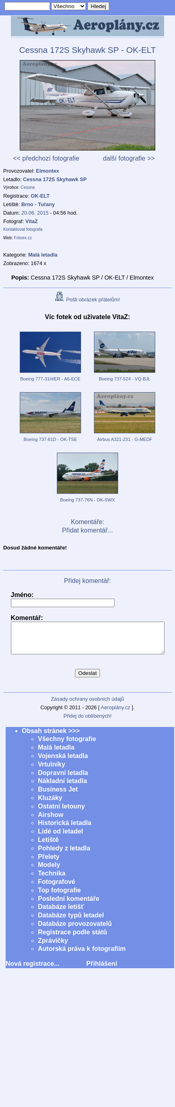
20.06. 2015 (35, 213)
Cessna (28, 187)
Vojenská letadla (63, 761)
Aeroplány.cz (115, 713)
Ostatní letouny (61, 812)
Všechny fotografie (67, 744)
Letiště (48, 845)
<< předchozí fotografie (46, 158)
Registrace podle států (72, 938)
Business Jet (58, 795)
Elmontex (47, 171)
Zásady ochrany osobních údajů (87, 705)
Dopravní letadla (63, 778)
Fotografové (56, 887)
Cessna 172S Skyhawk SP (55, 179)
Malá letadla (56, 753)
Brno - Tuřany (38, 204)
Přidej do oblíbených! (87, 722)
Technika (51, 879)
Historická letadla (65, 828)
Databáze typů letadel (71, 921)
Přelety (48, 862)
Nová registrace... (32, 969)
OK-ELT (40, 196)
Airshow (50, 820)
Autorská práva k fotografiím (82, 954)
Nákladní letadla (62, 786)
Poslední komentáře (68, 904)
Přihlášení (101, 969)
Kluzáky (50, 803)
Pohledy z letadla (64, 854)
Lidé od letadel (60, 837)
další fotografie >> (128, 158)
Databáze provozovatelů (75, 929)
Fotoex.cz (23, 238)
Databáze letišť (61, 912)
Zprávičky (53, 946)
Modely (49, 870)
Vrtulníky (51, 770)
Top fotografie (59, 896)
